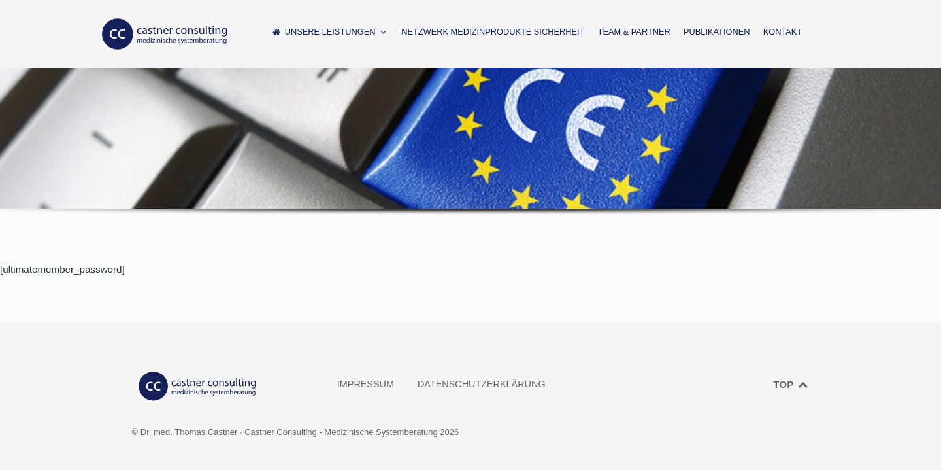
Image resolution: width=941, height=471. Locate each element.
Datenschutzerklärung (482, 384)
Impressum (365, 384)
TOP (790, 384)
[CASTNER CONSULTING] (165, 34)
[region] (470, 151)
